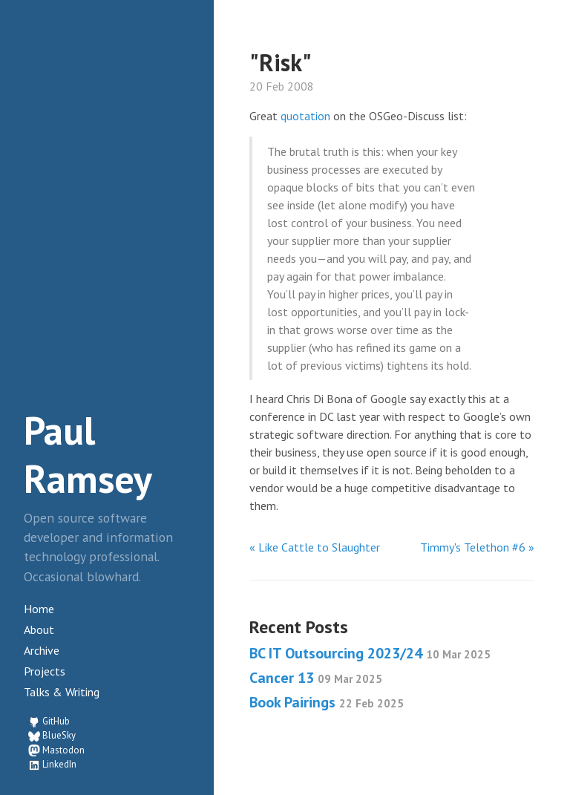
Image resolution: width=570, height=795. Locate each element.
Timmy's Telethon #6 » (477, 547)
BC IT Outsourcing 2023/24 (370, 653)
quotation (305, 115)
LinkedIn (59, 764)
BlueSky (59, 735)
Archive (41, 650)
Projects (44, 671)
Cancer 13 (315, 677)
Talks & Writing (61, 691)
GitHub (56, 721)
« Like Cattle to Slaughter (314, 547)
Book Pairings (326, 702)
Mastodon (63, 750)
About (39, 629)
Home (39, 608)
